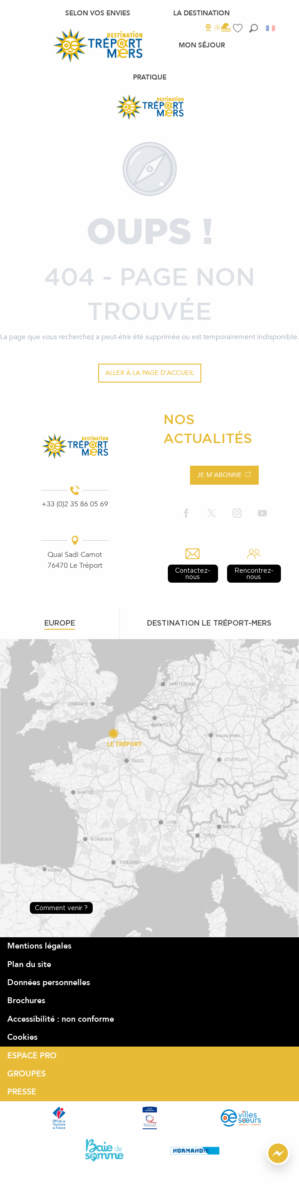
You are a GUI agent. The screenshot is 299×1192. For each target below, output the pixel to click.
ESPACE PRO (32, 1055)
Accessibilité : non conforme (60, 1019)
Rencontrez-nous (254, 573)
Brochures (26, 1000)
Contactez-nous (192, 573)
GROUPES (26, 1074)
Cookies (22, 1037)
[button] (253, 28)
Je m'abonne (219, 475)
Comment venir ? (61, 907)
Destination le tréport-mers (209, 623)
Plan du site (29, 964)
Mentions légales (39, 946)
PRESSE (21, 1092)
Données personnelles (48, 982)
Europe (59, 623)
